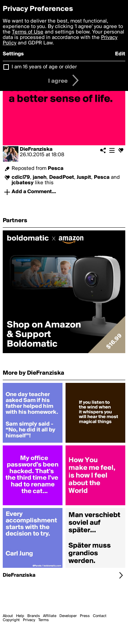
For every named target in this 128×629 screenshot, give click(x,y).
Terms (43, 620)
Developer (68, 616)
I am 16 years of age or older (44, 67)
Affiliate (49, 616)
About (8, 616)
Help (20, 616)
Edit (120, 54)
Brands (33, 616)
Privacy (29, 620)
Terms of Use (27, 32)
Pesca (55, 168)
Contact (99, 616)
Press (85, 616)
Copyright (11, 620)
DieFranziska (36, 149)
